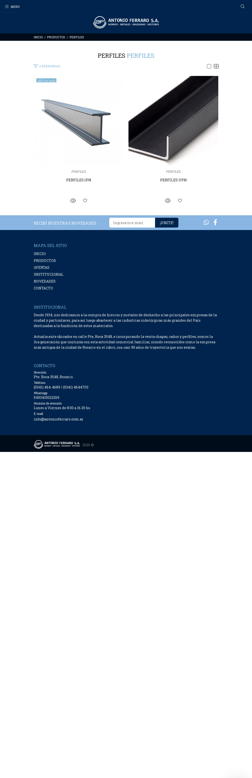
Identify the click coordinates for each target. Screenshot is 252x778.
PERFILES (76, 37)
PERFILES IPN (126, 274)
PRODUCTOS (56, 37)
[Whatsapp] (206, 548)
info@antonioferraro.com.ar (58, 745)
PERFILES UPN (126, 506)
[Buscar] (242, 6)
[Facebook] (215, 548)
